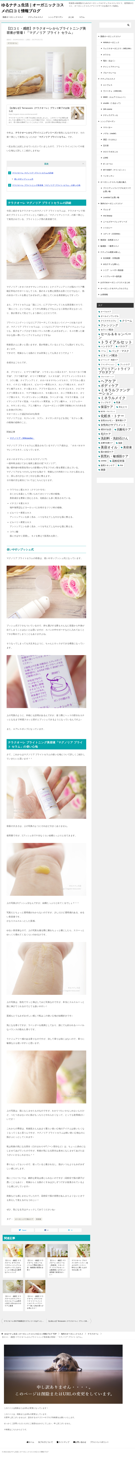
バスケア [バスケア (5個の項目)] (123, 346)
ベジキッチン (108, 176)
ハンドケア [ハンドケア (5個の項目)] (107, 346)
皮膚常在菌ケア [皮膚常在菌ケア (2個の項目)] (107, 443)
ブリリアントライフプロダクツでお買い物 (117, 189)
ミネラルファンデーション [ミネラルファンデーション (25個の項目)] (114, 391)
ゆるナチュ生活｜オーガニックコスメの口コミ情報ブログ (33, 7)
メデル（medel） (110, 133)
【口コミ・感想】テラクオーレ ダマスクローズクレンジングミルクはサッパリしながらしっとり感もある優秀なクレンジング (13, 1266)
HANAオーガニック (111, 42)
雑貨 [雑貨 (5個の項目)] (103, 469)
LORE (105, 158)
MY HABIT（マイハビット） (115, 170)
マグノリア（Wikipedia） (22, 438)
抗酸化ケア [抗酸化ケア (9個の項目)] (124, 429)
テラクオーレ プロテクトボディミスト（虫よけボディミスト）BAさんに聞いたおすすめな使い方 (80, 1265)
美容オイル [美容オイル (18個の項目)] (109, 447)
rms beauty (107, 216)
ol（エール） (108, 164)
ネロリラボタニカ (110, 152)
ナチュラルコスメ (35, 17)
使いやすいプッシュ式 (23, 179)
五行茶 (106, 145)
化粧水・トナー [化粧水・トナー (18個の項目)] (112, 416)
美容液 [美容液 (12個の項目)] (127, 447)
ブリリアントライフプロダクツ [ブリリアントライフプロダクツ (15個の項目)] (114, 370)
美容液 (38, 1219)
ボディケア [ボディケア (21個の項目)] (110, 385)
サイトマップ (63, 1442)
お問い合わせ (79, 1442)
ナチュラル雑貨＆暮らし (110, 252)
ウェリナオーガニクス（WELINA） (117, 48)
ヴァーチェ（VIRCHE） (113, 91)
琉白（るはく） (109, 61)
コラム (82, 17)
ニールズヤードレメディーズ (115, 222)
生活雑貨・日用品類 (111, 258)
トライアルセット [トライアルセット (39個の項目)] (116, 342)
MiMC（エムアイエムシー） (114, 97)
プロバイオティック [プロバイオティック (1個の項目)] (107, 376)
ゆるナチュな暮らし (111, 264)
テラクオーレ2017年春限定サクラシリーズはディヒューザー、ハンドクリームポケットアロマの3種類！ (25, 1321)
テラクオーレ (12, 43)
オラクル (106, 55)
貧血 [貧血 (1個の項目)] (121, 465)
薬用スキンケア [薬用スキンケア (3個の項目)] (108, 465)
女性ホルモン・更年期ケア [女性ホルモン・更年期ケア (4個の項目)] (113, 420)
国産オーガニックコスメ (13, 17)
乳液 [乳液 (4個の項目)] (118, 402)
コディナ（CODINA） (112, 234)
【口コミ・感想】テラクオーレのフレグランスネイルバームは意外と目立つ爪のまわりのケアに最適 (13, 1301)
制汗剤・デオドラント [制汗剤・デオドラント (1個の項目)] (108, 411)
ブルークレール (109, 73)
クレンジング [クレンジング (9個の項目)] (109, 325)
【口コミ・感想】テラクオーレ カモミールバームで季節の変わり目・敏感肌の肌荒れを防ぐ (35, 1265)
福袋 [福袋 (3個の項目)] (120, 443)
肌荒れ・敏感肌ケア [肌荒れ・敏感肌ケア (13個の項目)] (114, 456)
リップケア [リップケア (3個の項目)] (106, 402)
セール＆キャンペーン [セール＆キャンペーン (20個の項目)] (114, 335)
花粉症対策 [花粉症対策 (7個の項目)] (118, 461)
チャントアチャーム (111, 67)
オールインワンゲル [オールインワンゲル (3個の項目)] (110, 316)
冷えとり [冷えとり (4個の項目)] (123, 407)
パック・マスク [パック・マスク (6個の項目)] (120, 351)
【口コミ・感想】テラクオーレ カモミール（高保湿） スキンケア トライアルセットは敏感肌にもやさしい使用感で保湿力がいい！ (57, 1268)
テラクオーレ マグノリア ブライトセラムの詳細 (32, 173)
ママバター (107, 127)
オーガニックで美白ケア (24, 1219)
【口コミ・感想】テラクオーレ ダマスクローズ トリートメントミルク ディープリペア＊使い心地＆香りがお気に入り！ (35, 1302)
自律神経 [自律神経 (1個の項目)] (104, 461)
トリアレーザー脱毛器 (112, 276)
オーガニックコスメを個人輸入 (113, 182)
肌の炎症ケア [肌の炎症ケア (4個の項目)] (107, 452)
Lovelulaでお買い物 (111, 197)
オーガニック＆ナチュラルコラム (114, 288)
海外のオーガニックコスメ (111, 203)
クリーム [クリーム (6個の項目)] (127, 320)
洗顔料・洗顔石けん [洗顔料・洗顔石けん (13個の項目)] (114, 438)
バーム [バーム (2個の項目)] (103, 351)
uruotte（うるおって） (112, 103)
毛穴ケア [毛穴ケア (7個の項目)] (106, 434)
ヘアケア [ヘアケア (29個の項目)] (108, 381)
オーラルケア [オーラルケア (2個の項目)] (106, 312)
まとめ (71, 17)
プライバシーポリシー (99, 1442)
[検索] (115, 25)
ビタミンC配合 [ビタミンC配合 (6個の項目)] (109, 355)
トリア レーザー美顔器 (113, 270)
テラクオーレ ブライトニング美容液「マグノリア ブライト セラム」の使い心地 (46, 185)
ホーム (30, 1442)
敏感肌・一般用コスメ (109, 246)
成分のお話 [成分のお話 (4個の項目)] (106, 429)
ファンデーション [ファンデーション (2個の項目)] (107, 364)
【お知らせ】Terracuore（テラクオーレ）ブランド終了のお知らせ (69, 1321)
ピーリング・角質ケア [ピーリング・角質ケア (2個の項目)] (109, 360)
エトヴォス (107, 85)
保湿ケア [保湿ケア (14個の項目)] (107, 407)
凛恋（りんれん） (110, 139)
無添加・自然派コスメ (109, 240)
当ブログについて (45, 1442)
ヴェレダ (106, 209)
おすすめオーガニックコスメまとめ (115, 282)
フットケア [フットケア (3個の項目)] (125, 364)
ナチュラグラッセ (110, 115)
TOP (30, 1334)
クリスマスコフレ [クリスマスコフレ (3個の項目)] (109, 321)
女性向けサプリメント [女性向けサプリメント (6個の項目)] (113, 425)
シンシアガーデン (55, 17)
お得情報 (104, 294)
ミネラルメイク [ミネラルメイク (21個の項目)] (113, 398)
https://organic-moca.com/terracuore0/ (23, 114)
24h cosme (107, 109)
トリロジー (107, 228)
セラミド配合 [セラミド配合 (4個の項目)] (107, 329)
